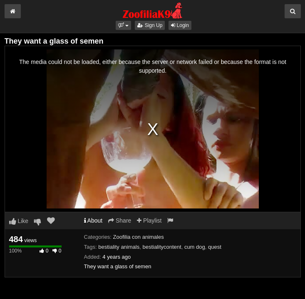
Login (180, 25)
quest (214, 247)
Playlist (149, 220)
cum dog (194, 247)
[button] (123, 25)
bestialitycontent (161, 247)
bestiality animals (118, 247)
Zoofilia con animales (138, 237)
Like (19, 221)
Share (119, 220)
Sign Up (149, 25)
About (93, 220)
